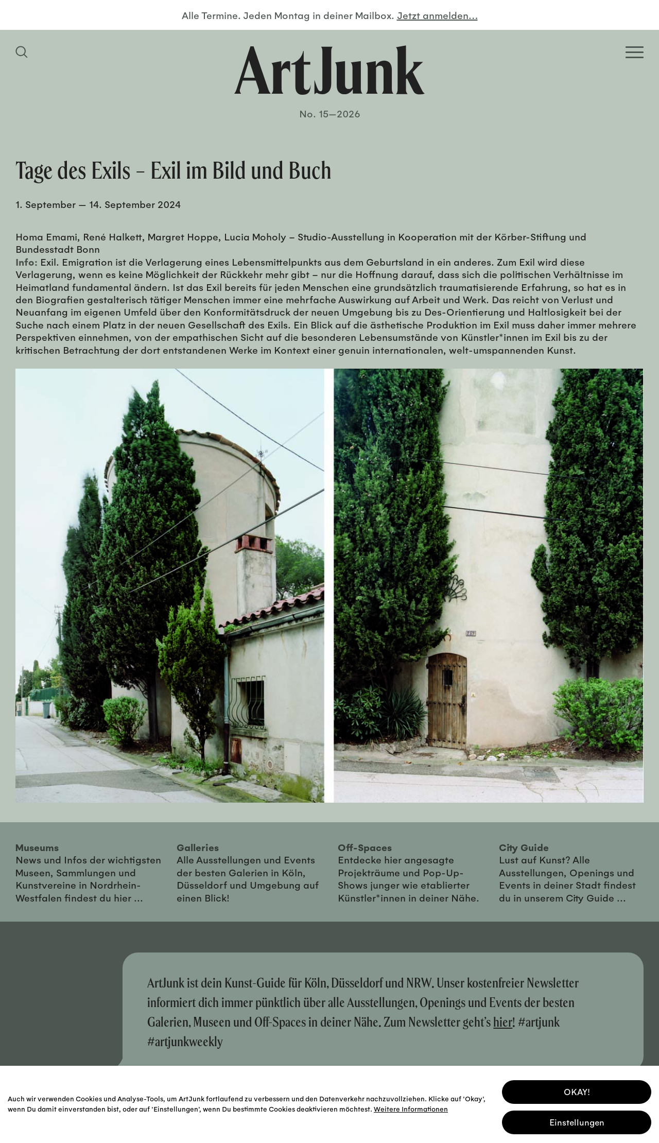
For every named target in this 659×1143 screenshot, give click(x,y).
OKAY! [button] (577, 1090)
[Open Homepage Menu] (635, 52)
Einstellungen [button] (576, 1120)
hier (502, 1022)
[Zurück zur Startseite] (329, 70)
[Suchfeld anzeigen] (23, 52)
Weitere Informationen (411, 1106)
